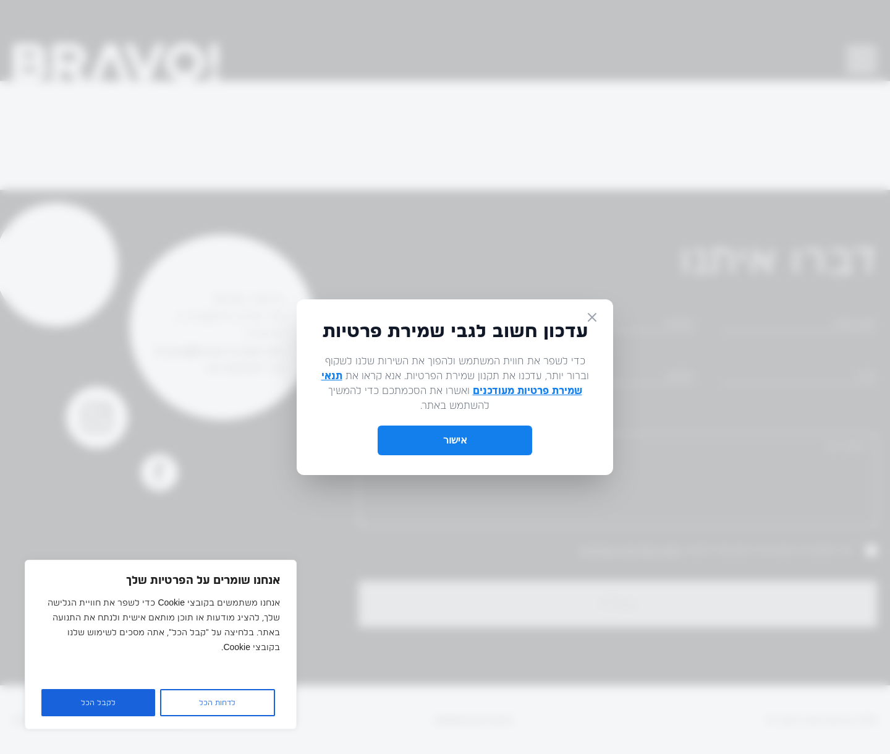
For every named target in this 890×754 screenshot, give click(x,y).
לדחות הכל (217, 702)
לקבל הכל (98, 702)
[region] (161, 644)
